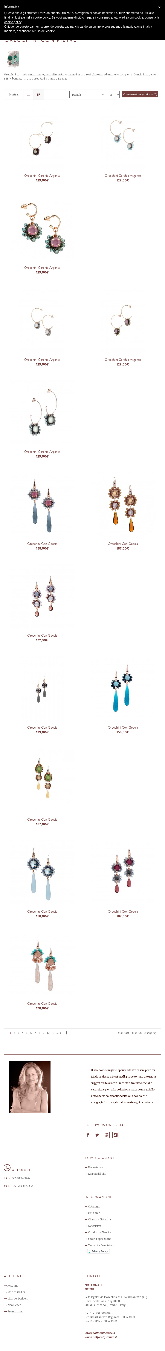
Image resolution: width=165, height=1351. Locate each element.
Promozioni (15, 1311)
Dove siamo (95, 1167)
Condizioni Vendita (99, 1232)
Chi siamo (94, 1213)
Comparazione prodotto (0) (140, 94)
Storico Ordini (16, 1292)
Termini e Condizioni (101, 1245)
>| (65, 1033)
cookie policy (12, 22)
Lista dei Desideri (18, 1298)
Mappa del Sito (97, 1174)
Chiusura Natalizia (99, 1219)
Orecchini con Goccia (42, 543)
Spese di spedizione (99, 1239)
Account (13, 1285)
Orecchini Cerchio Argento (42, 175)
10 (48, 1033)
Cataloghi (94, 1206)
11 (53, 1033)
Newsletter (94, 1226)
